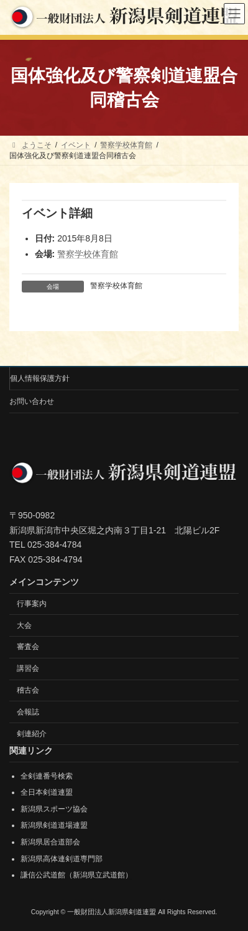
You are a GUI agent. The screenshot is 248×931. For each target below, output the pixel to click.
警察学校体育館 (87, 254)
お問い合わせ (31, 401)
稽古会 (28, 690)
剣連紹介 (32, 733)
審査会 (28, 646)
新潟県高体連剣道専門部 (62, 858)
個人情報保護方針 (40, 378)
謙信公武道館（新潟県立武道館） (76, 875)
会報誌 (28, 712)
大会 (24, 625)
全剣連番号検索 (47, 776)
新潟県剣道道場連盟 (54, 825)
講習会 (28, 668)
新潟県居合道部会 (50, 842)
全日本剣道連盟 (47, 792)
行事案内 (32, 603)
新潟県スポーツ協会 (54, 809)
